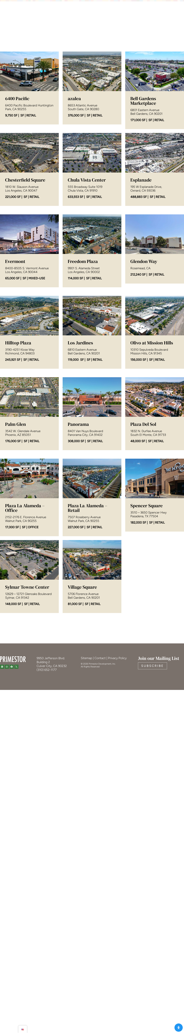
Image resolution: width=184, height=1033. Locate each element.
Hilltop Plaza (18, 414)
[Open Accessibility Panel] (178, 1027)
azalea (74, 99)
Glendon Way (143, 329)
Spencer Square (146, 577)
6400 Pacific (17, 99)
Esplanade (141, 252)
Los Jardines (80, 414)
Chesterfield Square (25, 252)
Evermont (15, 333)
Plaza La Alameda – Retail (87, 584)
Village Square (82, 659)
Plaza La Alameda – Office (25, 584)
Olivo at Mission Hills (151, 414)
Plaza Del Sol (143, 496)
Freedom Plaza (83, 333)
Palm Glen (15, 496)
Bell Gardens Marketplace (143, 177)
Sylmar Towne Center (27, 659)
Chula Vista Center (87, 252)
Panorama (78, 496)
